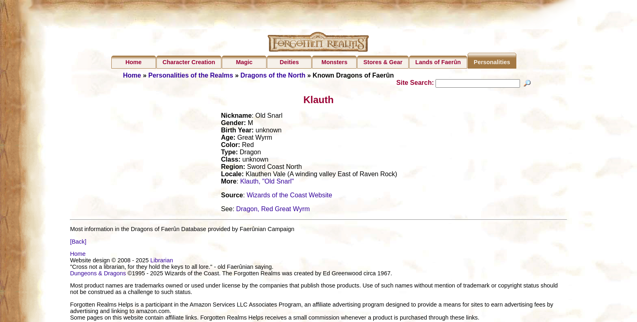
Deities (289, 62)
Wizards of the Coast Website (289, 196)
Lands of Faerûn (438, 62)
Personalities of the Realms (190, 75)
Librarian (161, 261)
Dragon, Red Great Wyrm (273, 210)
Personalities (492, 62)
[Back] (78, 242)
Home (134, 62)
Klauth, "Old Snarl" (267, 182)
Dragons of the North (273, 75)
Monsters (334, 62)
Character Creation (188, 62)
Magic (244, 62)
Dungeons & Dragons (98, 274)
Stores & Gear (383, 62)
